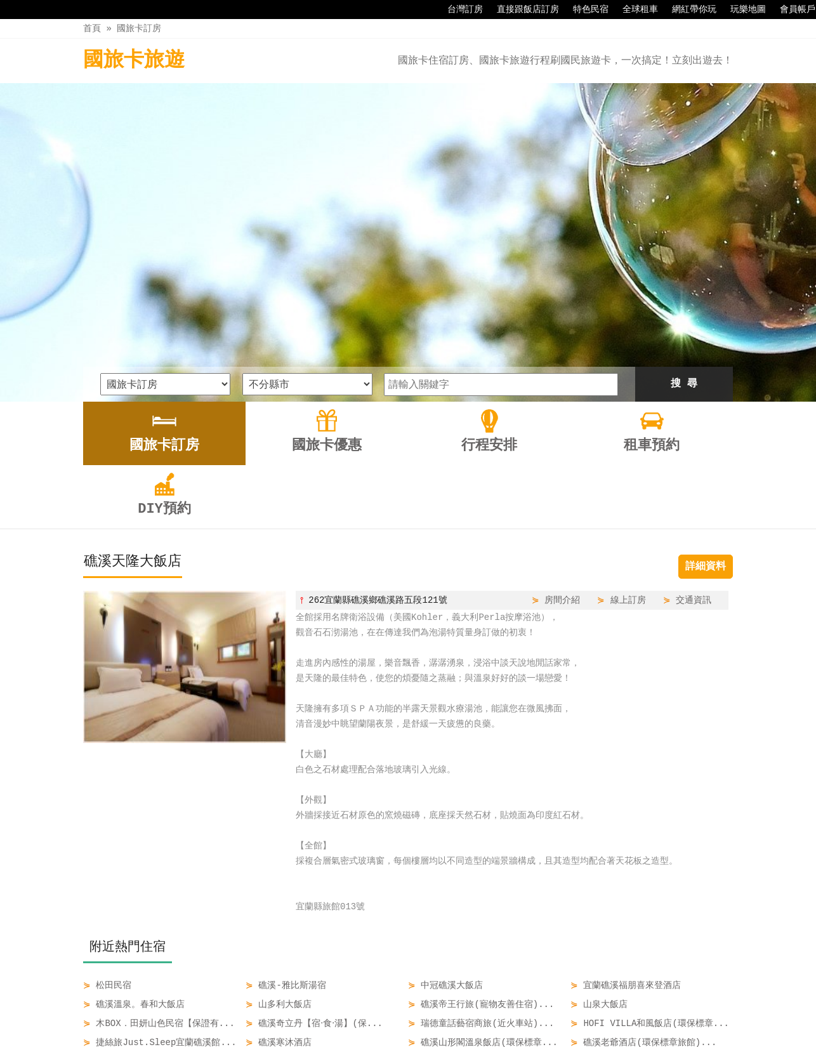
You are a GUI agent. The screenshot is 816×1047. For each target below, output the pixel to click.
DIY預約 (522, 1010)
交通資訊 (693, 451)
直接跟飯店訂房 (521, 9)
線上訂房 (628, 451)
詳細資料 (705, 418)
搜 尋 (684, 235)
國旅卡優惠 (357, 1010)
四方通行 (410, 1037)
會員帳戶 (791, 9)
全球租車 (634, 9)
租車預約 (469, 1010)
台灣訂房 (459, 9)
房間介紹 (562, 451)
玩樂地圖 (742, 9)
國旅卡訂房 (139, 28)
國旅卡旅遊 (134, 60)
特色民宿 (584, 9)
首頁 (92, 28)
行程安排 (416, 1010)
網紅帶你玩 (687, 9)
